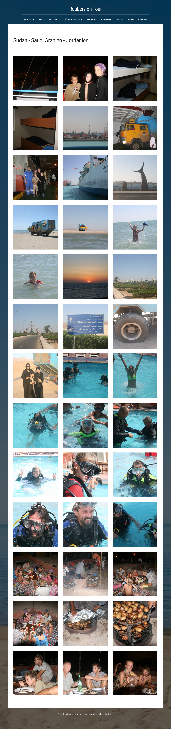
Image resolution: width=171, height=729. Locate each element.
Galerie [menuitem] (119, 19)
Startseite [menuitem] (29, 19)
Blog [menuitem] (41, 19)
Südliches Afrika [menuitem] (73, 19)
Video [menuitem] (131, 19)
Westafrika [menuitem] (54, 19)
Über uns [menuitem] (142, 19)
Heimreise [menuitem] (106, 19)
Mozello (72, 714)
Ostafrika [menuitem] (91, 19)
